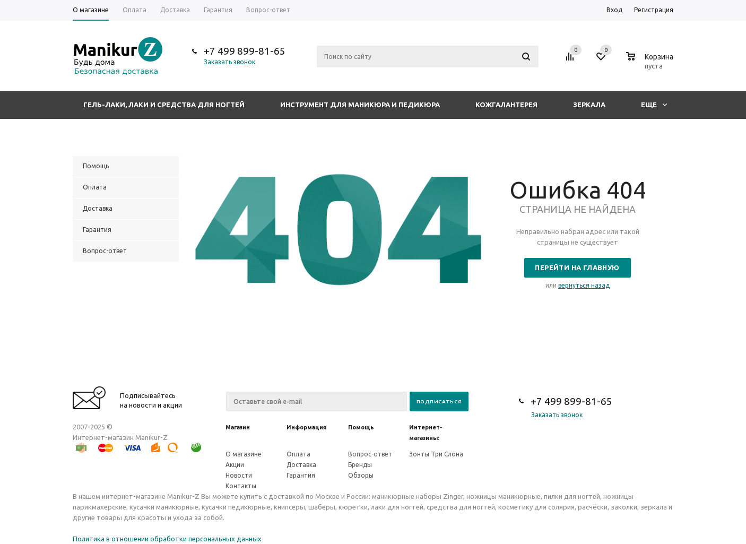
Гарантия (301, 475)
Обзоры (361, 475)
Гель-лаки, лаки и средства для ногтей (164, 104)
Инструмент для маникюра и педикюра (360, 104)
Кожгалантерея (506, 104)
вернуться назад (584, 285)
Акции (234, 464)
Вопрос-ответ (370, 454)
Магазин (237, 427)
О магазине (243, 454)
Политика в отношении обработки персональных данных (167, 538)
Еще (654, 104)
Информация (306, 427)
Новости (238, 475)
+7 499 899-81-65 (244, 51)
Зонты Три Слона (436, 454)
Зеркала (589, 104)
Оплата (298, 454)
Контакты (240, 485)
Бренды (360, 464)
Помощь (361, 427)
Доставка (301, 464)
